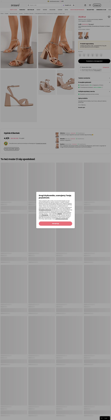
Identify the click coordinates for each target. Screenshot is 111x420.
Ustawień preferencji (45, 210)
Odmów (60, 213)
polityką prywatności (62, 219)
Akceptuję (45, 215)
